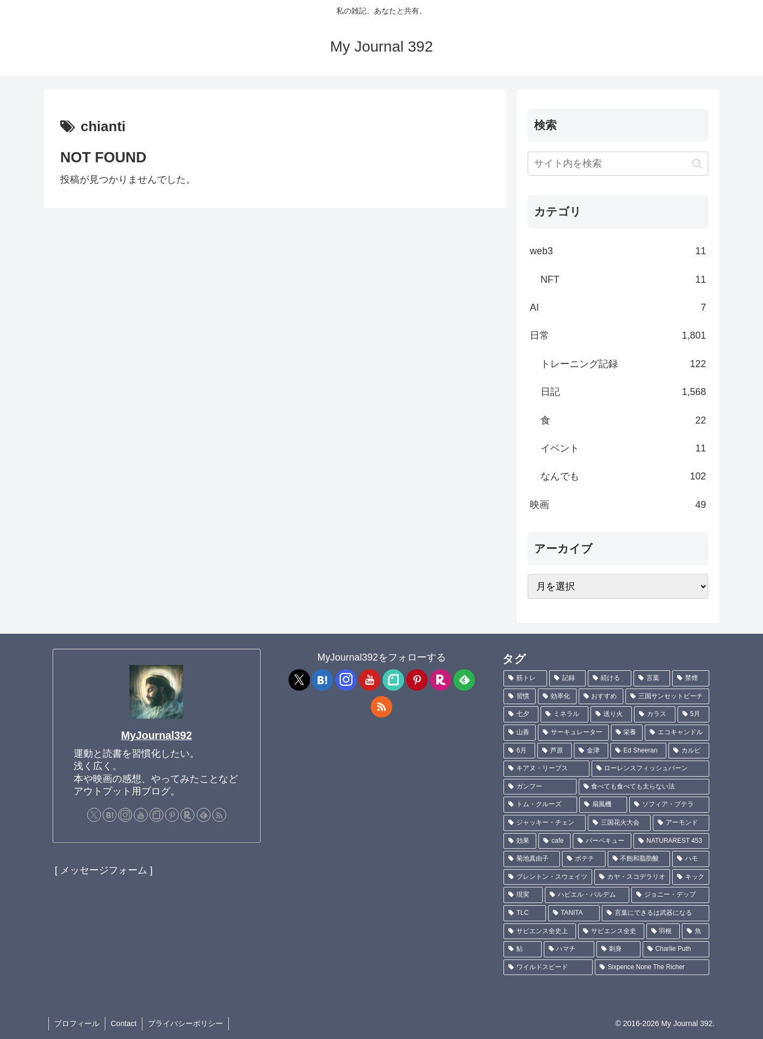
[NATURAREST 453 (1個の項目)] (671, 841)
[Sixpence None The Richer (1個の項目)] (652, 967)
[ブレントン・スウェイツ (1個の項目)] (547, 877)
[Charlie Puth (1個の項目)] (676, 949)
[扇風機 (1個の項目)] (603, 805)
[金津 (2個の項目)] (591, 751)
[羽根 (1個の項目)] (663, 931)
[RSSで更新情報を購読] (219, 815)
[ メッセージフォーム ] (104, 870)
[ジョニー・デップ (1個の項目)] (670, 895)
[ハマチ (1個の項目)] (569, 949)
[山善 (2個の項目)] (519, 733)
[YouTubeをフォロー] (141, 815)
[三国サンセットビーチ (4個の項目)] (667, 697)
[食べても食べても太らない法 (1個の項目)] (644, 787)
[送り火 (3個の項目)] (611, 714)
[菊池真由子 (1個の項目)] (531, 859)
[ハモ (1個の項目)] (690, 859)
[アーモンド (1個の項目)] (681, 823)
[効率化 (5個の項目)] (557, 697)
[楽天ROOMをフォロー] (188, 815)
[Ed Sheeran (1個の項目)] (638, 751)
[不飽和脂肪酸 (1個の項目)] (639, 859)
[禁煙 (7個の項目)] (690, 678)
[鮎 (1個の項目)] (522, 949)
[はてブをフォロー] (110, 815)
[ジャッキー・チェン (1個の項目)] (544, 823)
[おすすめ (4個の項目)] (601, 697)
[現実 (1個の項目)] (523, 895)
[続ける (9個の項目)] (609, 678)
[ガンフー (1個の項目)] (539, 787)
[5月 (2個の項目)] (693, 714)
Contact (123, 1023)
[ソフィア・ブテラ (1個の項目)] (669, 805)
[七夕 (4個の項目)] (520, 714)
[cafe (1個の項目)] (554, 841)
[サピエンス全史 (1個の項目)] (611, 931)
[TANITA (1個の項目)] (574, 913)
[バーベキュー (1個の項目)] (602, 841)
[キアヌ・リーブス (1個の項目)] (546, 769)
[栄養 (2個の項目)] (627, 733)
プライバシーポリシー (185, 1023)
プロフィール (76, 1023)
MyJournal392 (156, 735)
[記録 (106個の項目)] (567, 678)
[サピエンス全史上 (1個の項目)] (539, 931)
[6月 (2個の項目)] (519, 751)
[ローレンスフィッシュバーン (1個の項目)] (650, 769)
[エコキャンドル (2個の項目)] (677, 733)
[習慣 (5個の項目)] (519, 697)
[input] (618, 164)
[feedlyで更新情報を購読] (204, 815)
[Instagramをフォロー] (125, 815)
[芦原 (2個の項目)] (554, 751)
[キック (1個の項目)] (690, 877)
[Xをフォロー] (94, 815)
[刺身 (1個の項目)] (618, 949)
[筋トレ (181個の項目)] (525, 678)
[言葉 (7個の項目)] (652, 678)
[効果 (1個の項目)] (519, 841)
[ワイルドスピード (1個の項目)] (548, 967)
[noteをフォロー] (156, 815)
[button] (697, 163)
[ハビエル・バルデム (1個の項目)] (587, 895)
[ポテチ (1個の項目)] (584, 859)
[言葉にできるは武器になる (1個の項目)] (655, 913)
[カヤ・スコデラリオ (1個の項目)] (632, 877)
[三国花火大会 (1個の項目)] (619, 823)
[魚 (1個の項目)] (695, 931)
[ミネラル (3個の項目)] (564, 714)
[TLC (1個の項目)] (524, 913)
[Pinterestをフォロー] (172, 815)
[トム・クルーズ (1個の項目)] (540, 805)
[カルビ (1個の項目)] (688, 751)
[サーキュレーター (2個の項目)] (573, 733)
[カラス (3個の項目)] (654, 714)
